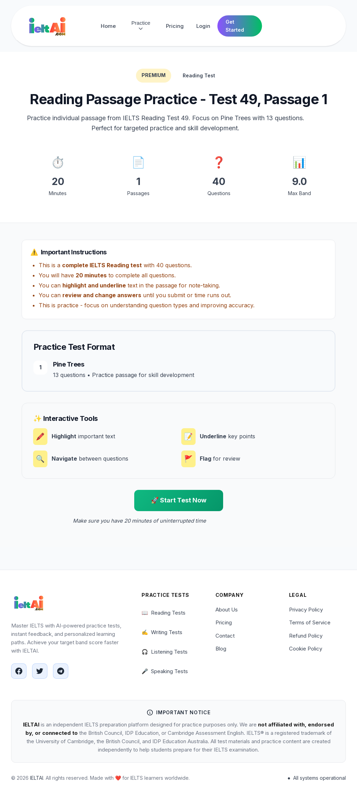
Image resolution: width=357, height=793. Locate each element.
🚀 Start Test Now (178, 500)
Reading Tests (163, 613)
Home (108, 26)
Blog (220, 648)
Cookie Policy (305, 648)
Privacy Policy (306, 609)
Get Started (235, 25)
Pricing (175, 26)
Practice (140, 25)
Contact (225, 635)
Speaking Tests (165, 671)
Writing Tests (162, 632)
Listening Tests (165, 652)
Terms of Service (310, 622)
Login (203, 26)
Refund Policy (305, 635)
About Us (226, 609)
